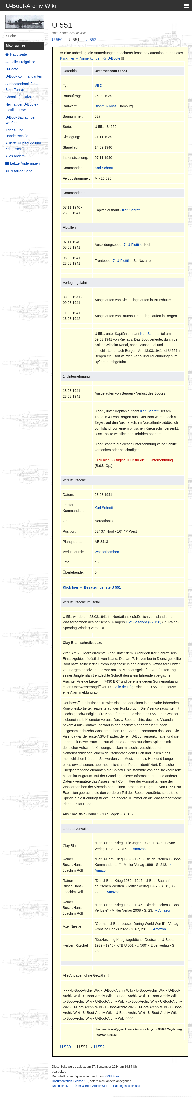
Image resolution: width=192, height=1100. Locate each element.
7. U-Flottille (133, 245)
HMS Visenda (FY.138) (144, 622)
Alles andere (15, 156)
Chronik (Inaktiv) (18, 97)
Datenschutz (60, 1086)
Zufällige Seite (21, 171)
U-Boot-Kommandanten (24, 76)
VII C (98, 85)
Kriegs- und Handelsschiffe (17, 133)
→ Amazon (137, 849)
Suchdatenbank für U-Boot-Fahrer (23, 87)
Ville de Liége (125, 687)
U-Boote (12, 69)
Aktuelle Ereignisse (20, 62)
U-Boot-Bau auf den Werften (21, 120)
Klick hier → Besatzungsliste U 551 (92, 587)
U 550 (57, 40)
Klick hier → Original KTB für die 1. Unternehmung (134, 460)
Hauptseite (18, 54)
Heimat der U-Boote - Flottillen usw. (22, 107)
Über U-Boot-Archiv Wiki (91, 1086)
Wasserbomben (107, 552)
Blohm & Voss (105, 106)
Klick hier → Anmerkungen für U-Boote (90, 58)
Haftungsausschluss (126, 1086)
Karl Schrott (104, 168)
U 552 (91, 40)
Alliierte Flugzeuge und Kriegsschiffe (23, 146)
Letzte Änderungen (25, 163)
